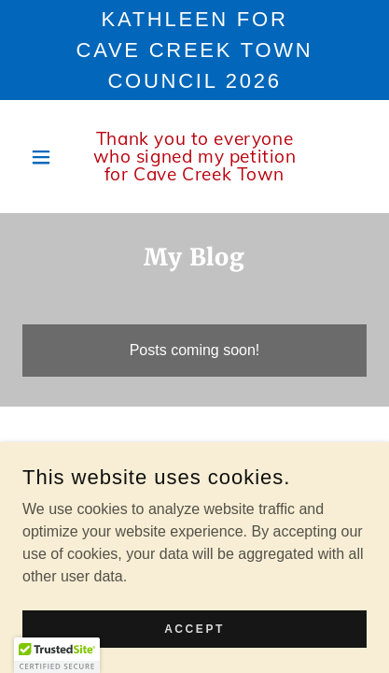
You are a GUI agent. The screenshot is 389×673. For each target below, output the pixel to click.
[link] (194, 156)
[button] (48, 157)
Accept (194, 628)
